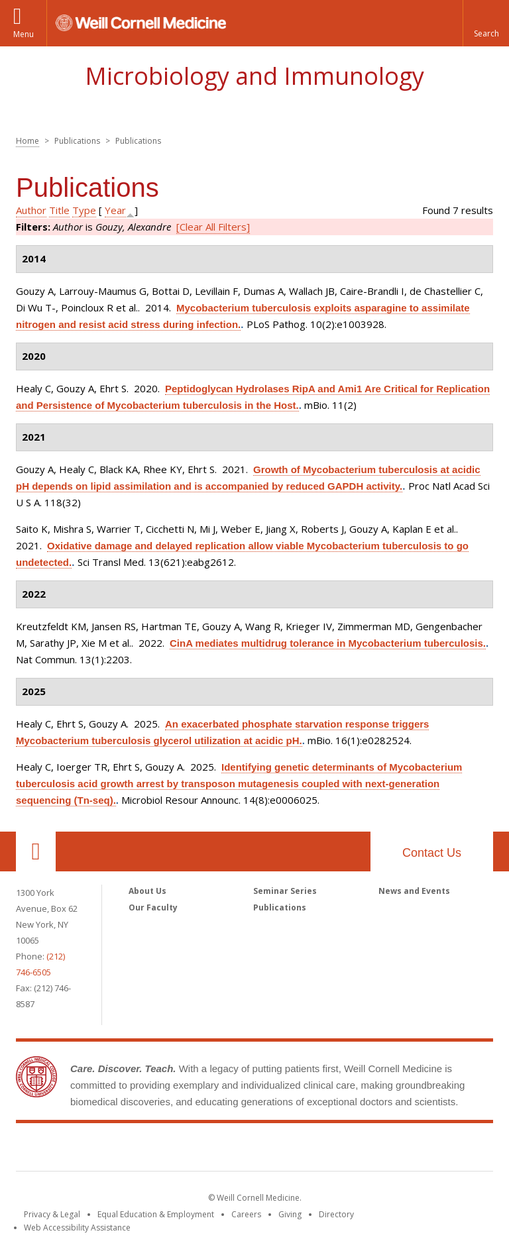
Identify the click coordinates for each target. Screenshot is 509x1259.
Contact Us (431, 852)
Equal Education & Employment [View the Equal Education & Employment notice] (155, 1214)
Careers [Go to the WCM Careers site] (246, 1214)
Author (31, 210)
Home (27, 140)
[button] (486, 23)
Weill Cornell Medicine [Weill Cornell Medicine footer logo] (254, 1150)
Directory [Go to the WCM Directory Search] (336, 1214)
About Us (147, 891)
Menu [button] (23, 34)
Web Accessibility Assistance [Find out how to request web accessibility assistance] (77, 1227)
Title (59, 210)
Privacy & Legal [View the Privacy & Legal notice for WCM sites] (52, 1214)
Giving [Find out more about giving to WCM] (290, 1214)
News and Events (414, 891)
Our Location (36, 851)
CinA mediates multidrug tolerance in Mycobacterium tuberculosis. (328, 643)
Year (115, 210)
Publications (279, 907)
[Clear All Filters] (213, 226)
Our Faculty (153, 907)
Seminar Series (285, 891)
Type (84, 210)
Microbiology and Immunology (254, 76)
